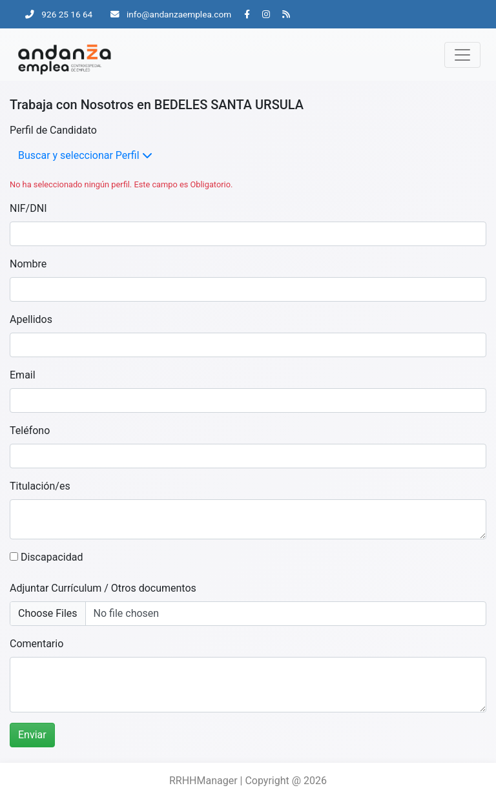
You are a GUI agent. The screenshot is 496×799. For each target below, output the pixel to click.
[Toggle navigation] (462, 55)
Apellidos (31, 319)
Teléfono (30, 430)
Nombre (28, 264)
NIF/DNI (28, 208)
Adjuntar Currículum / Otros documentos (103, 588)
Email (23, 375)
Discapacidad (46, 557)
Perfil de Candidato (53, 130)
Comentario (36, 644)
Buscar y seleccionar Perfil (85, 155)
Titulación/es (40, 486)
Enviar (32, 735)
